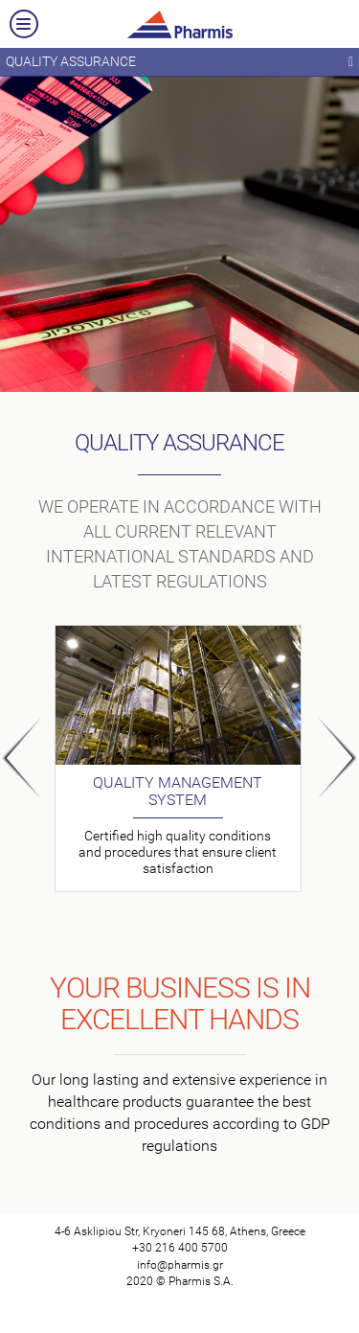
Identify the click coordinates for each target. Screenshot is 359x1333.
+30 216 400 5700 (180, 1247)
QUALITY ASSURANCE (179, 62)
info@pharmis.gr (180, 1265)
